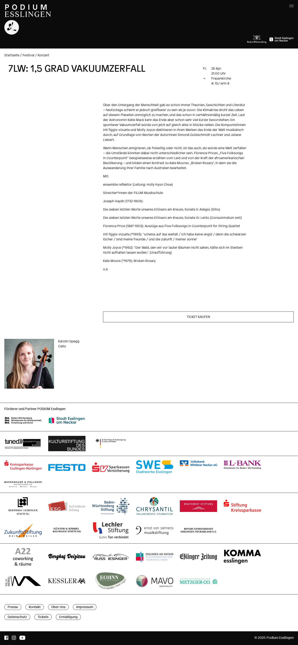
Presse (13, 607)
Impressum (84, 607)
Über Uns (58, 607)
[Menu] (291, 5)
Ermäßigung (68, 617)
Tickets (43, 617)
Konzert (43, 55)
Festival (28, 55)
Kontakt (35, 607)
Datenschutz (17, 617)
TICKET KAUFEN (198, 317)
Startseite (11, 55)
